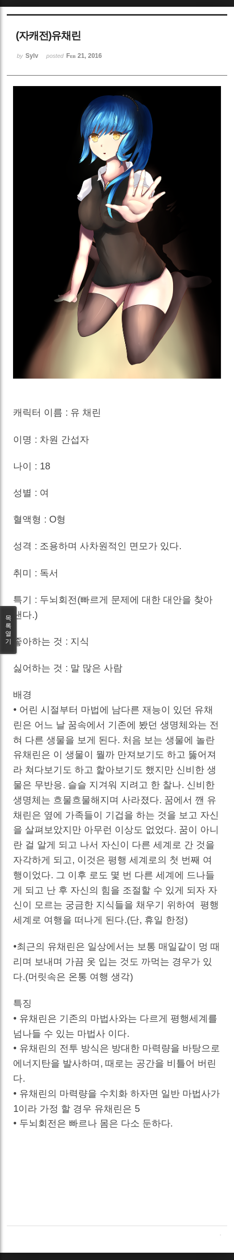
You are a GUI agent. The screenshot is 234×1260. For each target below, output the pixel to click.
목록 (8, 630)
